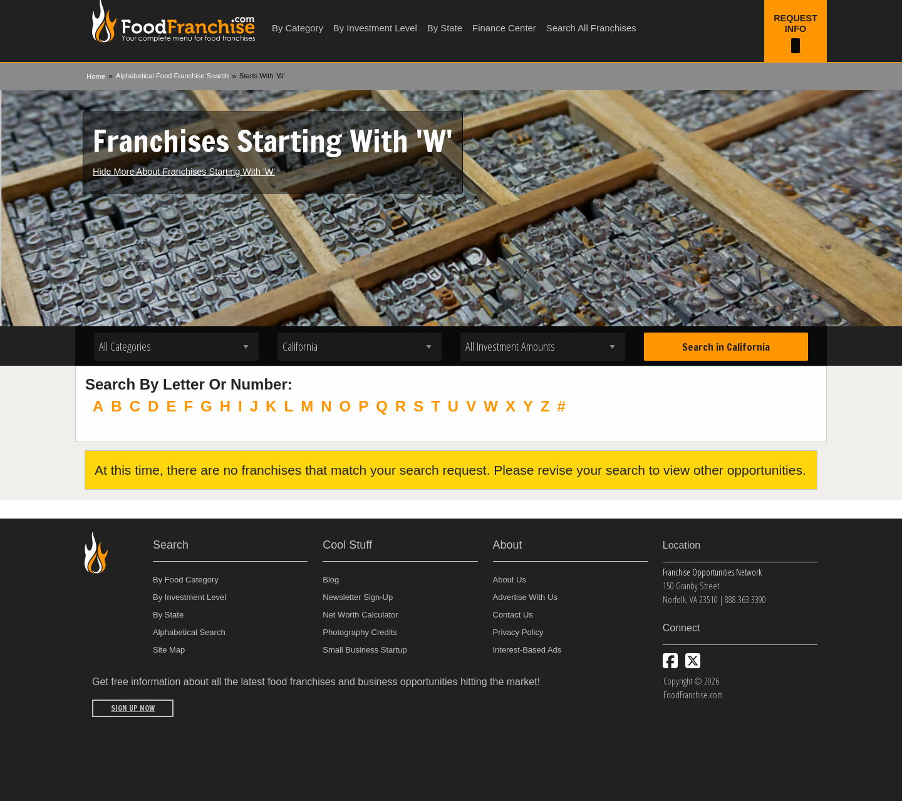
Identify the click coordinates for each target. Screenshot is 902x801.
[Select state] (359, 347)
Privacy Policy (518, 632)
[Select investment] (542, 347)
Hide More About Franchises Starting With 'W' (184, 172)
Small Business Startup (365, 649)
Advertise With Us (525, 597)
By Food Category (186, 579)
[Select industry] (176, 347)
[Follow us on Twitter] (692, 660)
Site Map (169, 649)
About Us (509, 579)
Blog (331, 579)
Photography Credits (360, 632)
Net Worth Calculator (360, 614)
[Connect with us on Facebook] (670, 660)
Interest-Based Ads (527, 649)
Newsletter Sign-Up (358, 597)
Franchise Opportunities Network (712, 572)
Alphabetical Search (189, 632)
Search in (726, 347)
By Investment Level (375, 28)
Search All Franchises (591, 28)
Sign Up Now (133, 708)
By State (444, 28)
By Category (297, 28)
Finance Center (504, 28)
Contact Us (513, 614)
